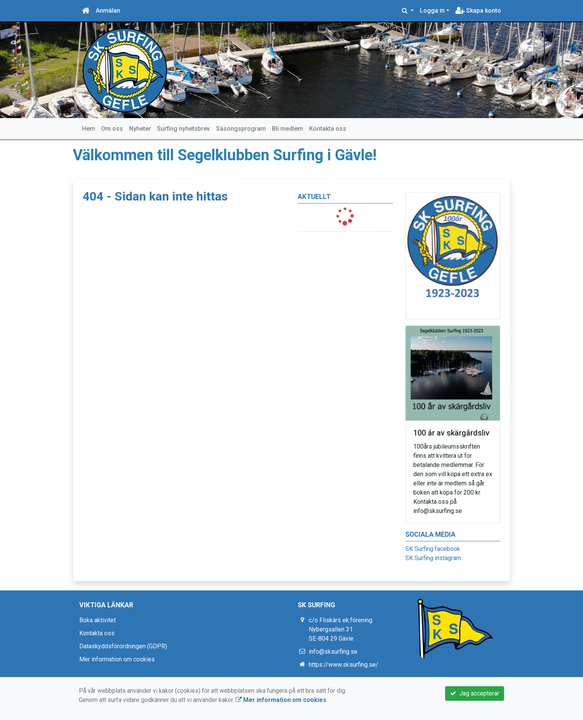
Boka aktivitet (97, 620)
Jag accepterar (474, 693)
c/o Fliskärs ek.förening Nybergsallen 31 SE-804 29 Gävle (340, 629)
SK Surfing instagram (433, 558)
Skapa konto (478, 10)
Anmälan (108, 10)
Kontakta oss (327, 128)
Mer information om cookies (117, 659)
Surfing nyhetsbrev (183, 128)
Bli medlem (287, 128)
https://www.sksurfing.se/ (343, 664)
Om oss (112, 128)
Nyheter (140, 128)
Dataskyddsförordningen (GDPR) (123, 646)
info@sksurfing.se (333, 651)
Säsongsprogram (241, 128)
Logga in (432, 10)
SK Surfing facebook (432, 548)
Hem (88, 128)
